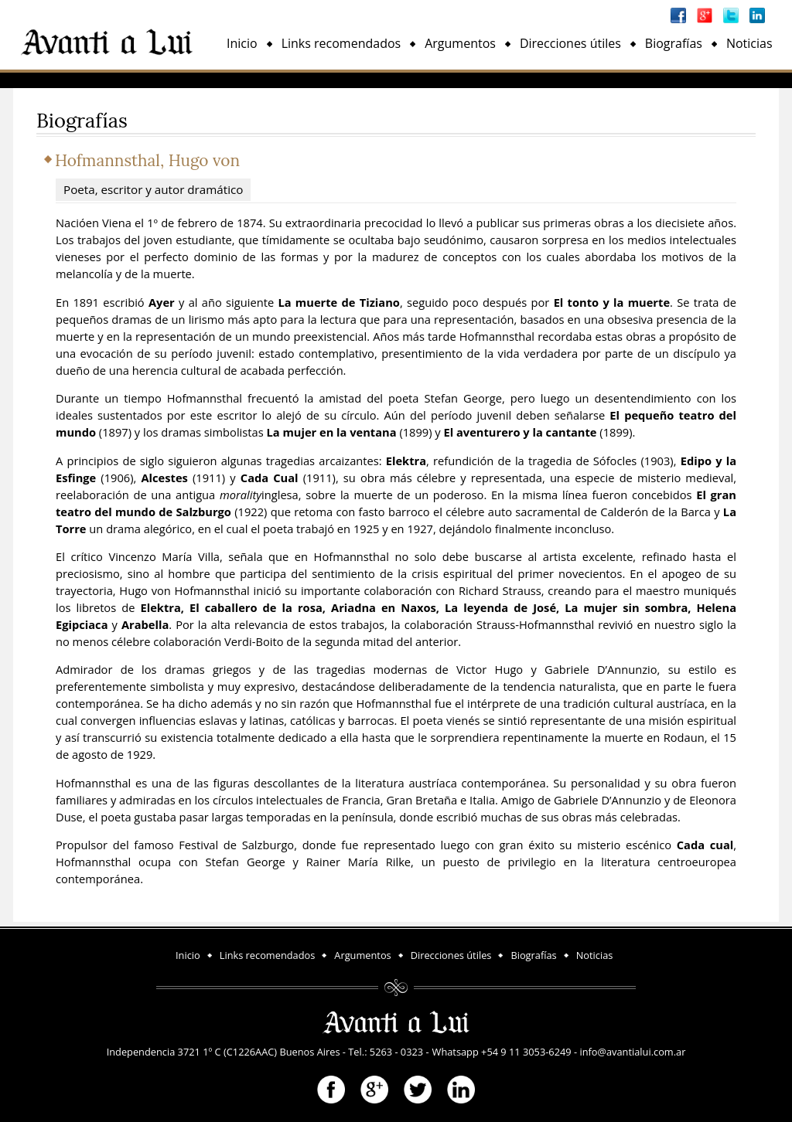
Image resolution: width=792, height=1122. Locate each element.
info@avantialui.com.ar (632, 1052)
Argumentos (460, 43)
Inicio (242, 43)
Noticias (749, 43)
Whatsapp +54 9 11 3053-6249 (502, 1052)
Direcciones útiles (570, 43)
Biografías (673, 43)
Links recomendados (341, 43)
